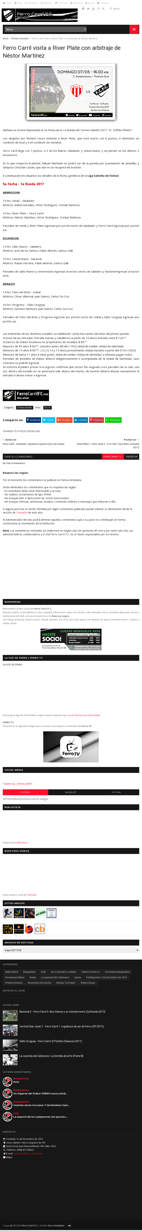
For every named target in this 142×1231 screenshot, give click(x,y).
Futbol (25, 793)
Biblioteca (76, 2)
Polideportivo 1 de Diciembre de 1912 (106, 978)
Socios (89, 2)
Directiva (61, 2)
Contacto (103, 2)
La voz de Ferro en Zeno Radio (84, 716)
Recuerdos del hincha (39, 984)
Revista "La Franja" (66, 984)
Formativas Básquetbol (117, 973)
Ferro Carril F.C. (112, 458)
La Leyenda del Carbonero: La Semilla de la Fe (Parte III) (51, 1057)
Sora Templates (56, 1226)
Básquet (71, 793)
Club (18, 2)
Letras (78, 978)
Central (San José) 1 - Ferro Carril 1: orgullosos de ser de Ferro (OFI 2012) (61, 1027)
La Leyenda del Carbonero (55, 978)
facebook (131, 458)
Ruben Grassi (88, 984)
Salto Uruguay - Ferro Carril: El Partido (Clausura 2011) (50, 1042)
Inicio (7, 2)
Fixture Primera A (91, 973)
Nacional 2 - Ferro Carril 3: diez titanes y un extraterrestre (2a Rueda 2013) (62, 1012)
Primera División (20, 38)
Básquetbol (29, 973)
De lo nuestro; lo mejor (64, 973)
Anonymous (21, 1079)
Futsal (116, 793)
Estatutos (46, 2)
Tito (16, 1114)
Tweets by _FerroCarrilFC (18, 785)
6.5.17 (47, 409)
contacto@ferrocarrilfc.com (28, 1154)
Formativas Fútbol (14, 978)
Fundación (31, 2)
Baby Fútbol (11, 973)
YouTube (31, 896)
